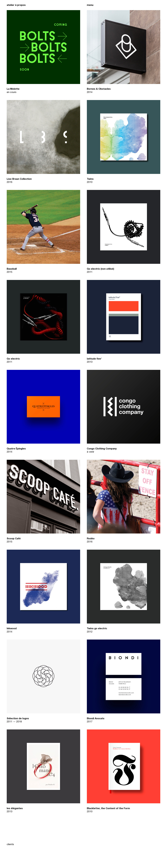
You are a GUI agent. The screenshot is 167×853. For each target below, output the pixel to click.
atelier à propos (16, 5)
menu (90, 5)
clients (10, 844)
